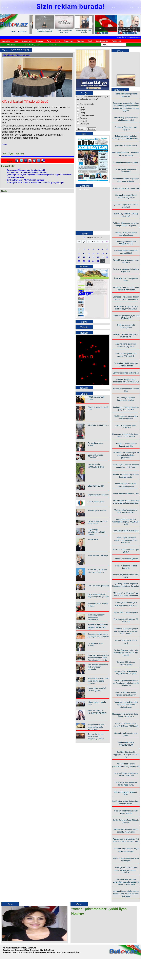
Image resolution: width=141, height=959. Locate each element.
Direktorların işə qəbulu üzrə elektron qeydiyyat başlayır (126, 307)
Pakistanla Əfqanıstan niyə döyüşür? (126, 128)
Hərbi (81, 107)
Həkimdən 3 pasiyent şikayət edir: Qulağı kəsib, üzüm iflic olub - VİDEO (126, 631)
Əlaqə (14, 32)
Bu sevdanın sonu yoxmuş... (95, 444)
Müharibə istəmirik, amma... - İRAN (126, 793)
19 (93, 257)
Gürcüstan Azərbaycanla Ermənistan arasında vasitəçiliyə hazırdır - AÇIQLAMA (126, 881)
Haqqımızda (22, 32)
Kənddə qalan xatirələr (41, 30)
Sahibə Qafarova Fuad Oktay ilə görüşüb (126, 821)
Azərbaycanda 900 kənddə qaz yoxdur (126, 550)
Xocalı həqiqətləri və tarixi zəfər (126, 493)
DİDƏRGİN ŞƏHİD (96, 486)
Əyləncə (83, 118)
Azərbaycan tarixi (86, 104)
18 (89, 257)
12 (93, 253)
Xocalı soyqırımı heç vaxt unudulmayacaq (125, 243)
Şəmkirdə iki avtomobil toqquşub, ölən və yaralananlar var (126, 754)
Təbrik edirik (93, 539)
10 (84, 253)
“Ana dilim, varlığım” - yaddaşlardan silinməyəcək (81, 31)
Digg (34, 161)
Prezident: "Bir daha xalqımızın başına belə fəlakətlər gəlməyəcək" (126, 455)
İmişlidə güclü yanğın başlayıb (125, 162)
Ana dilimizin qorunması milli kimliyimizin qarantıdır (98, 667)
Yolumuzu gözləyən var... (98, 425)
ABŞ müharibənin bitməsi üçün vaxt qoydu (126, 859)
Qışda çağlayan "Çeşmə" (98, 495)
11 (89, 253)
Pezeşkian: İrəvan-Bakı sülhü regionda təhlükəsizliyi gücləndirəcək (126, 704)
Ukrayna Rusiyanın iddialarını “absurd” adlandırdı (126, 774)
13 (98, 253)
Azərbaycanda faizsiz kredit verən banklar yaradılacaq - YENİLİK (126, 869)
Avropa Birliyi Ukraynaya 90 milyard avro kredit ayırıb (125, 672)
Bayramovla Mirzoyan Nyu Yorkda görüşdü (26, 170)
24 (84, 261)
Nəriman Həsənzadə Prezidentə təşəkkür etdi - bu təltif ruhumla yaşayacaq (126, 893)
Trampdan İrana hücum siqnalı (126, 531)
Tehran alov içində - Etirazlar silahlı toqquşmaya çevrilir (96, 736)
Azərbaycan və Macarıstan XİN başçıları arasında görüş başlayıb (35, 182)
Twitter (21, 161)
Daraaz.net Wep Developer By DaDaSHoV (34, 950)
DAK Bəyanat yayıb (96, 502)
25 (89, 261)
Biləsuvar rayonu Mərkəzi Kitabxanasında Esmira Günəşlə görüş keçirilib (98, 657)
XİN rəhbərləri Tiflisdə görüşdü (16, 55)
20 (98, 257)
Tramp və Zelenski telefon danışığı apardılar (126, 445)
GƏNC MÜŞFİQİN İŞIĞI (61, 30)
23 (79, 261)
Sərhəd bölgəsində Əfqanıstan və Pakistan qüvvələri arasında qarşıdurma (126, 682)
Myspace (25, 161)
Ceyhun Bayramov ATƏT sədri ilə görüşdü (25, 180)
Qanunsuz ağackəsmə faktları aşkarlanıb (126, 205)
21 (103, 257)
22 (107, 257)
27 (98, 261)
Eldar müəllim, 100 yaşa (98, 555)
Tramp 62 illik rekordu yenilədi (126, 559)
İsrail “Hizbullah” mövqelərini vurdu (126, 279)
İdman (82, 110)
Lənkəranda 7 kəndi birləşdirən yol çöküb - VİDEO (126, 408)
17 (84, 257)
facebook (17, 161)
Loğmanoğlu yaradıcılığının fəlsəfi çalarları (96, 531)
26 (93, 261)
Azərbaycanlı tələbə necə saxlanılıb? (126, 170)
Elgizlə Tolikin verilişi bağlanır (126, 612)
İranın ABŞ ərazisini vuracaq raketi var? (126, 215)
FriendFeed (38, 161)
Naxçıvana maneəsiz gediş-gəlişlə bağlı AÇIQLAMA (96, 726)
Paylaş (4, 144)
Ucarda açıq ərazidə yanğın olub (126, 188)
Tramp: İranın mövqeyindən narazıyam (126, 95)
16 (79, 257)
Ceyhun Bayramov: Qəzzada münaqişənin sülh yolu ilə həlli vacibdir (126, 652)
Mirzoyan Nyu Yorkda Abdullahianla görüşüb (26, 172)
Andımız (98, 28)
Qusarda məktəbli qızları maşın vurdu (98, 522)
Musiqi (82, 112)
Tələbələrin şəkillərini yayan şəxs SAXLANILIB (125, 317)
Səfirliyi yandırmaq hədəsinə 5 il (126, 373)
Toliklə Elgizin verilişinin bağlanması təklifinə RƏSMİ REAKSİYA (126, 540)
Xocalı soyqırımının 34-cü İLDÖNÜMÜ (125, 426)
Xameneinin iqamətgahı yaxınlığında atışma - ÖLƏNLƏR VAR (125, 521)
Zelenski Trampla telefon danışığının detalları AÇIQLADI (126, 381)
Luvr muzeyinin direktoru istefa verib (126, 576)
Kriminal (83, 121)
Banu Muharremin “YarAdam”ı (95, 456)
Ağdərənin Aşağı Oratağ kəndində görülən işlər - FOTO (98, 626)
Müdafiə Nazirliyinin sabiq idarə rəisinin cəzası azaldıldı (98, 680)
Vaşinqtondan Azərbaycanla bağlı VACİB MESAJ (125, 511)
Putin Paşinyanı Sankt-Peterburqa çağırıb (127, 29)
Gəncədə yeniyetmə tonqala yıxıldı (126, 734)
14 (103, 253)
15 (107, 253)
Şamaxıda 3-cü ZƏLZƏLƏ (126, 145)
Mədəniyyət (84, 124)
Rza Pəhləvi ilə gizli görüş (98, 586)
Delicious (43, 161)
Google (30, 161)
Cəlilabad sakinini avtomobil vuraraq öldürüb (125, 252)
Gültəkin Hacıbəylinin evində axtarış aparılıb (126, 812)
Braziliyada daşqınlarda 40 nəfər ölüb (126, 390)
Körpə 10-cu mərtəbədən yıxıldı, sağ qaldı (126, 261)
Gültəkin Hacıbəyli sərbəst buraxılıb (126, 567)
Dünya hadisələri (86, 115)
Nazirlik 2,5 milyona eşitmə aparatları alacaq (126, 234)
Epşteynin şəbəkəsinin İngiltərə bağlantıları (126, 270)
